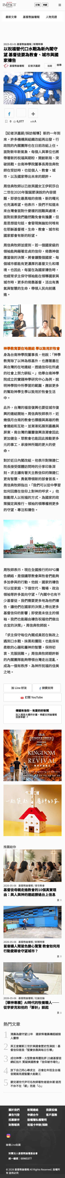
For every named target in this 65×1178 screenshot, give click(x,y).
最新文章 (11, 17)
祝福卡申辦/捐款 (37, 1125)
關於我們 (14, 1110)
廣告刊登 (14, 1115)
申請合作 (32, 1115)
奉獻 (45, 4)
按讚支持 (46, 688)
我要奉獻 (22, 717)
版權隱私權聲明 (37, 1120)
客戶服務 (51, 1115)
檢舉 (59, 65)
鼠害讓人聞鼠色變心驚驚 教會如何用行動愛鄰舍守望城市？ (31, 948)
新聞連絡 (32, 1110)
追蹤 (49, 65)
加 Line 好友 (16, 688)
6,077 (18, 121)
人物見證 (51, 17)
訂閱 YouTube (32, 697)
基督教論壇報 (31, 17)
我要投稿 (51, 1110)
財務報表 (14, 1125)
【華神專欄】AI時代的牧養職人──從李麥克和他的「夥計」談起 (31, 1005)
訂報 (38, 4)
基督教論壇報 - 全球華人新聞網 (9, 4)
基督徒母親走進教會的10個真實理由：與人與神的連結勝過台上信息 (29, 892)
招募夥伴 (14, 1120)
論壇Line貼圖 (13, 1144)
